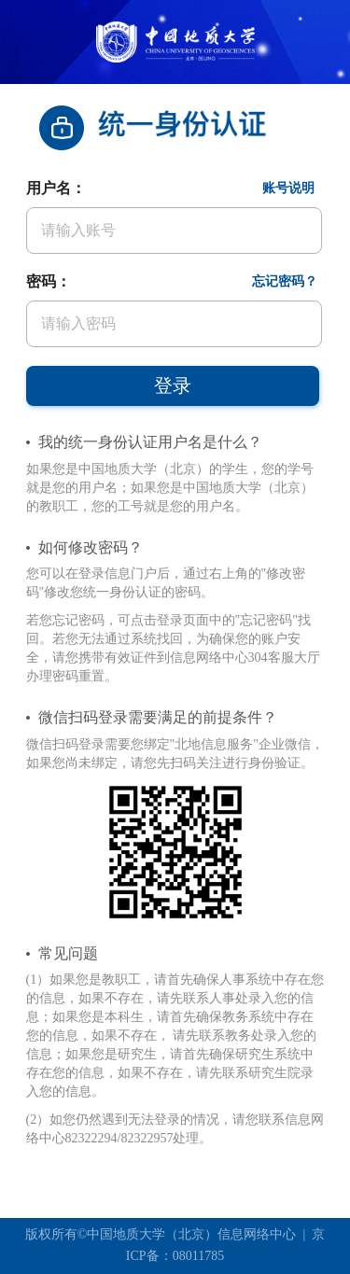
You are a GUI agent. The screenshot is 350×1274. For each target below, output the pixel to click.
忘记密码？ (284, 281)
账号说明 (288, 188)
